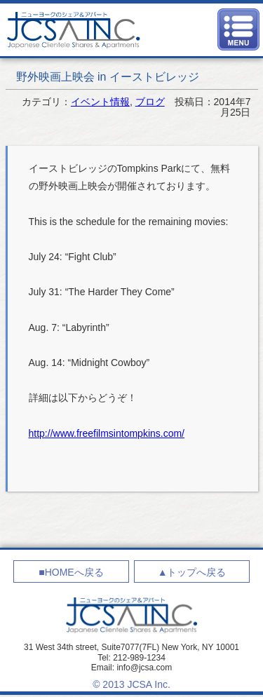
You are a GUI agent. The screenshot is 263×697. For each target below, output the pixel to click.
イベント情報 (100, 101)
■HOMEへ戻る (71, 572)
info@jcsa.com (144, 667)
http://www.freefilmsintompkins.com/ (107, 433)
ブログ (150, 101)
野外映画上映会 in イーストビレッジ (107, 77)
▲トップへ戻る (192, 572)
